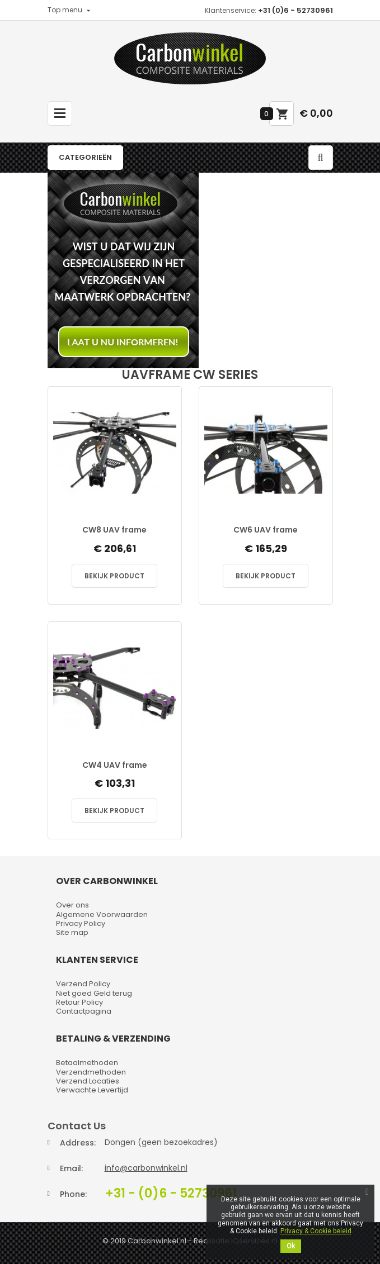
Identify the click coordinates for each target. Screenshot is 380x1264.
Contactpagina (83, 1011)
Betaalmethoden (87, 1062)
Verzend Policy (83, 983)
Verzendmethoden (91, 1072)
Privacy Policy (80, 923)
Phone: (73, 1194)
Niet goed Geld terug (94, 993)
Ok (291, 1246)
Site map (72, 932)
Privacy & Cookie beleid (315, 1231)
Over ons (72, 905)
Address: (78, 1142)
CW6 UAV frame (265, 530)
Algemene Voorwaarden (102, 914)
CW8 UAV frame (114, 530)
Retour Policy (79, 1002)
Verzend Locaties (87, 1081)
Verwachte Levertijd (92, 1090)
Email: (71, 1168)
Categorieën (85, 157)
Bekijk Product (114, 576)
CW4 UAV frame (114, 765)
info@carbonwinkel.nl (146, 1167)
